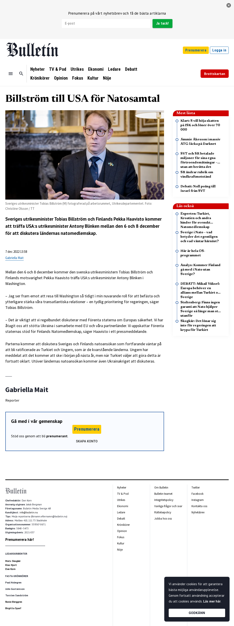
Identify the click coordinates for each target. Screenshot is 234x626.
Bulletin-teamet (163, 494)
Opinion (61, 78)
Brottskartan (214, 73)
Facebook (197, 494)
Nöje (107, 78)
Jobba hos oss (163, 518)
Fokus (77, 78)
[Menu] (10, 73)
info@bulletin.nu (28, 512)
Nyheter (37, 69)
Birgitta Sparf (13, 608)
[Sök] (21, 73)
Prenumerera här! (19, 539)
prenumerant (57, 436)
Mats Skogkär (13, 561)
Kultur (93, 78)
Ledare (114, 69)
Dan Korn (10, 569)
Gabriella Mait (14, 258)
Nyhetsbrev (198, 512)
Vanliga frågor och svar (168, 506)
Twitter (195, 487)
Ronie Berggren (13, 601)
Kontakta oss (199, 506)
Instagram (197, 500)
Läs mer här (211, 601)
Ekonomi (96, 69)
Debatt (131, 69)
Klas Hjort (11, 565)
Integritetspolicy (163, 500)
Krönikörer (40, 78)
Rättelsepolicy (162, 512)
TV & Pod (57, 69)
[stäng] (228, 5)
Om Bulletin (161, 487)
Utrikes (77, 69)
